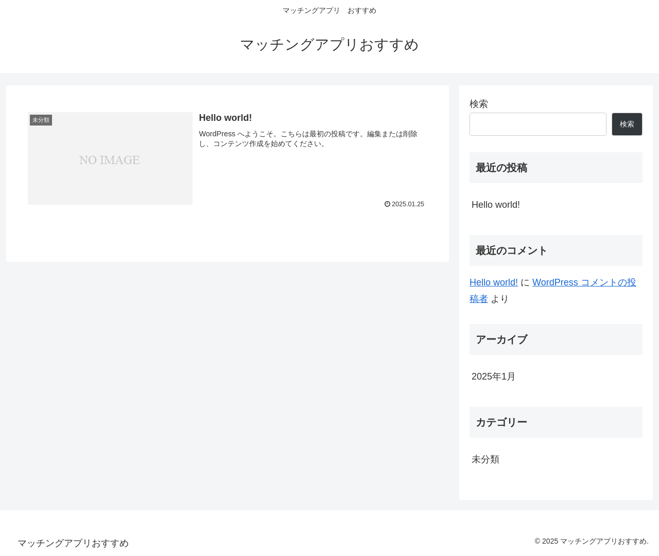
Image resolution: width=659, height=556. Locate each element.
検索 (479, 104)
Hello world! (496, 205)
